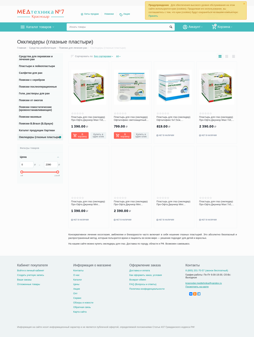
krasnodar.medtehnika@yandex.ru (204, 283)
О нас (76, 275)
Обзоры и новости (83, 302)
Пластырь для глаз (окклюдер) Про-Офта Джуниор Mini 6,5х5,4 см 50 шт (88, 203)
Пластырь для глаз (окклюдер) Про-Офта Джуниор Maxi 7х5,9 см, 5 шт (216, 203)
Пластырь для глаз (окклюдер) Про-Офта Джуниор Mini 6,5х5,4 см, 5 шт (173, 203)
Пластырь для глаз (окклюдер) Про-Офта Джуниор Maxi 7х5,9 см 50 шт (88, 119)
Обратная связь (82, 307)
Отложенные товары (28, 284)
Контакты (78, 270)
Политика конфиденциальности (146, 288)
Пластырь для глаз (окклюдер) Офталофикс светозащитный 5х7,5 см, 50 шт (131, 119)
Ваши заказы (24, 279)
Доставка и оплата (139, 270)
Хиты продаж (91, 13)
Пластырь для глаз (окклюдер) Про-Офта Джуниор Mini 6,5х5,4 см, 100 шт (131, 203)
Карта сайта (80, 311)
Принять (153, 16)
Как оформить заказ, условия (145, 275)
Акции (126, 13)
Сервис (77, 298)
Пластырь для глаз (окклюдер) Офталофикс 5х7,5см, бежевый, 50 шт (173, 119)
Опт (75, 293)
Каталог (77, 279)
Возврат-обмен (137, 279)
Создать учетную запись (30, 275)
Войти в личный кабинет (30, 270)
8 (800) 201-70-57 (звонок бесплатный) (207, 270)
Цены (76, 284)
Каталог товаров (38, 27)
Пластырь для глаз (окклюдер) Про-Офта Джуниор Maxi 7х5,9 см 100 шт (216, 119)
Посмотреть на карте (197, 286)
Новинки (109, 13)
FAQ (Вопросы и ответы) (142, 284)
